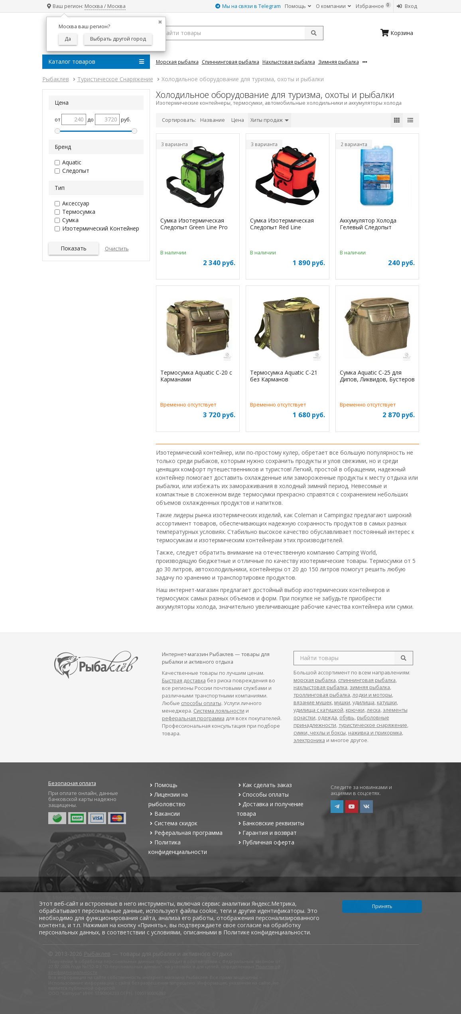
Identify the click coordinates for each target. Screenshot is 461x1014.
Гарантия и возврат (266, 832)
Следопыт (75, 170)
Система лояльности (218, 710)
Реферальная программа (185, 832)
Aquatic (71, 162)
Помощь (298, 6)
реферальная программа (193, 718)
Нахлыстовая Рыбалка (288, 62)
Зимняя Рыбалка (338, 62)
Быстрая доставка (184, 680)
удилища (363, 702)
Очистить (117, 248)
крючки (355, 710)
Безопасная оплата (72, 783)
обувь (347, 717)
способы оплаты (201, 703)
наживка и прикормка (375, 732)
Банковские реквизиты (270, 823)
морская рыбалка (315, 680)
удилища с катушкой (318, 710)
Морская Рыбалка (177, 62)
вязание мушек (313, 702)
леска (373, 710)
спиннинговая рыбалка (367, 680)
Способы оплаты (262, 794)
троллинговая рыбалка (322, 695)
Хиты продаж (269, 120)
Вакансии (164, 813)
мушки (342, 702)
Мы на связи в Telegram (248, 6)
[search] (403, 658)
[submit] (314, 33)
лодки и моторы (372, 695)
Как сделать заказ (264, 785)
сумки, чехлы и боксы (320, 732)
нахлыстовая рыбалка (320, 687)
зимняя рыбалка (370, 687)
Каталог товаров (96, 62)
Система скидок (172, 823)
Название (212, 120)
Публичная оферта (265, 842)
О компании (333, 6)
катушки (387, 702)
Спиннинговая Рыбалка (230, 62)
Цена (237, 120)
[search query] (239, 33)
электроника (309, 740)
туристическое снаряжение (373, 725)
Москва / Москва (105, 6)
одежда (327, 717)
